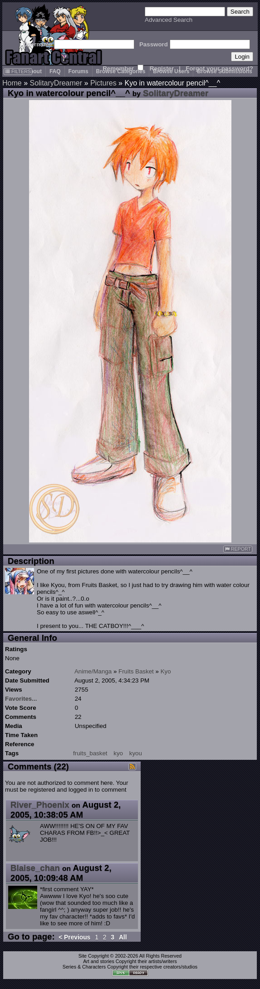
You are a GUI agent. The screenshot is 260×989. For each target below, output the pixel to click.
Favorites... (21, 698)
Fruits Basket (136, 671)
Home (12, 83)
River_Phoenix (39, 804)
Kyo (166, 671)
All (123, 937)
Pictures (103, 83)
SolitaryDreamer (55, 83)
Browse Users (171, 71)
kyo (118, 753)
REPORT (238, 549)
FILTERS (18, 71)
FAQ (55, 71)
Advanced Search (168, 19)
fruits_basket (90, 753)
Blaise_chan (35, 868)
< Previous (74, 937)
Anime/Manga (93, 671)
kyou (135, 753)
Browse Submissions (224, 71)
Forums (78, 71)
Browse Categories (121, 71)
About (34, 71)
